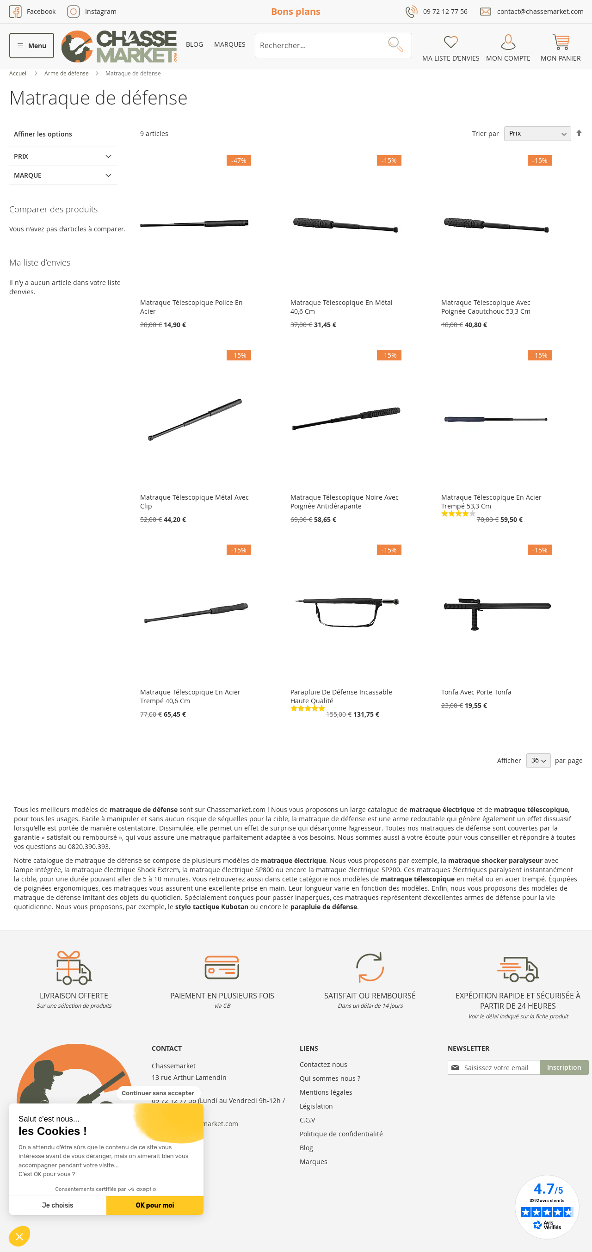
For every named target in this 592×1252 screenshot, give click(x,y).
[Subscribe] (564, 1067)
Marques (230, 44)
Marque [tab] (28, 175)
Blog (194, 44)
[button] (19, 1236)
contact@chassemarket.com (540, 11)
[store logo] (119, 46)
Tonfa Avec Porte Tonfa (476, 692)
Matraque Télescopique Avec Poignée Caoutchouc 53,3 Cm (485, 307)
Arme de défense (67, 73)
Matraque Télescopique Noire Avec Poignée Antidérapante (344, 501)
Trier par (485, 133)
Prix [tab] (21, 156)
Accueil (19, 73)
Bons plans (296, 11)
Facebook (41, 11)
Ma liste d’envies (451, 58)
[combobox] (333, 45)
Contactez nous (323, 1064)
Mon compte (508, 58)
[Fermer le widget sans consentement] (159, 1093)
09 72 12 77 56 (445, 11)
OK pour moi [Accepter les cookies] (155, 1205)
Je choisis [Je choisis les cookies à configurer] (58, 1205)
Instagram (101, 11)
